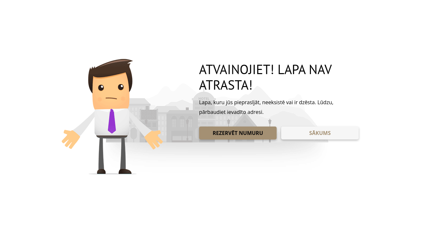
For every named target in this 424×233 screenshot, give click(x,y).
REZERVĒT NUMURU (238, 133)
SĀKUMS (320, 133)
